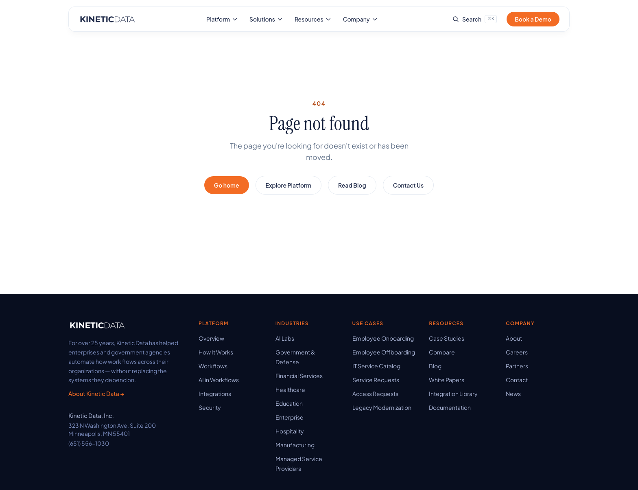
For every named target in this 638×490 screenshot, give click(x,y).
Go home (226, 185)
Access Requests (375, 393)
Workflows (213, 366)
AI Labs (284, 338)
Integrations (215, 393)
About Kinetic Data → (96, 393)
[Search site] (475, 19)
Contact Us (408, 185)
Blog (435, 366)
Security (210, 407)
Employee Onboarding (383, 338)
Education (289, 403)
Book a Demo (533, 19)
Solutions (266, 19)
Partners (517, 366)
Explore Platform (288, 185)
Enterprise (289, 417)
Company (360, 19)
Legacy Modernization (381, 407)
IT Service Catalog (376, 366)
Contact (517, 379)
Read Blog (352, 185)
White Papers (446, 379)
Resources (313, 19)
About (514, 338)
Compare (442, 352)
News (513, 393)
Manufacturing (295, 444)
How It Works (216, 352)
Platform (222, 19)
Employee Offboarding (383, 352)
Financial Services (299, 375)
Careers (517, 352)
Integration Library (453, 393)
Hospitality (289, 431)
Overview (211, 338)
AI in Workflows (219, 379)
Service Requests (375, 379)
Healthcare (290, 389)
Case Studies (446, 338)
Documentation (450, 407)
